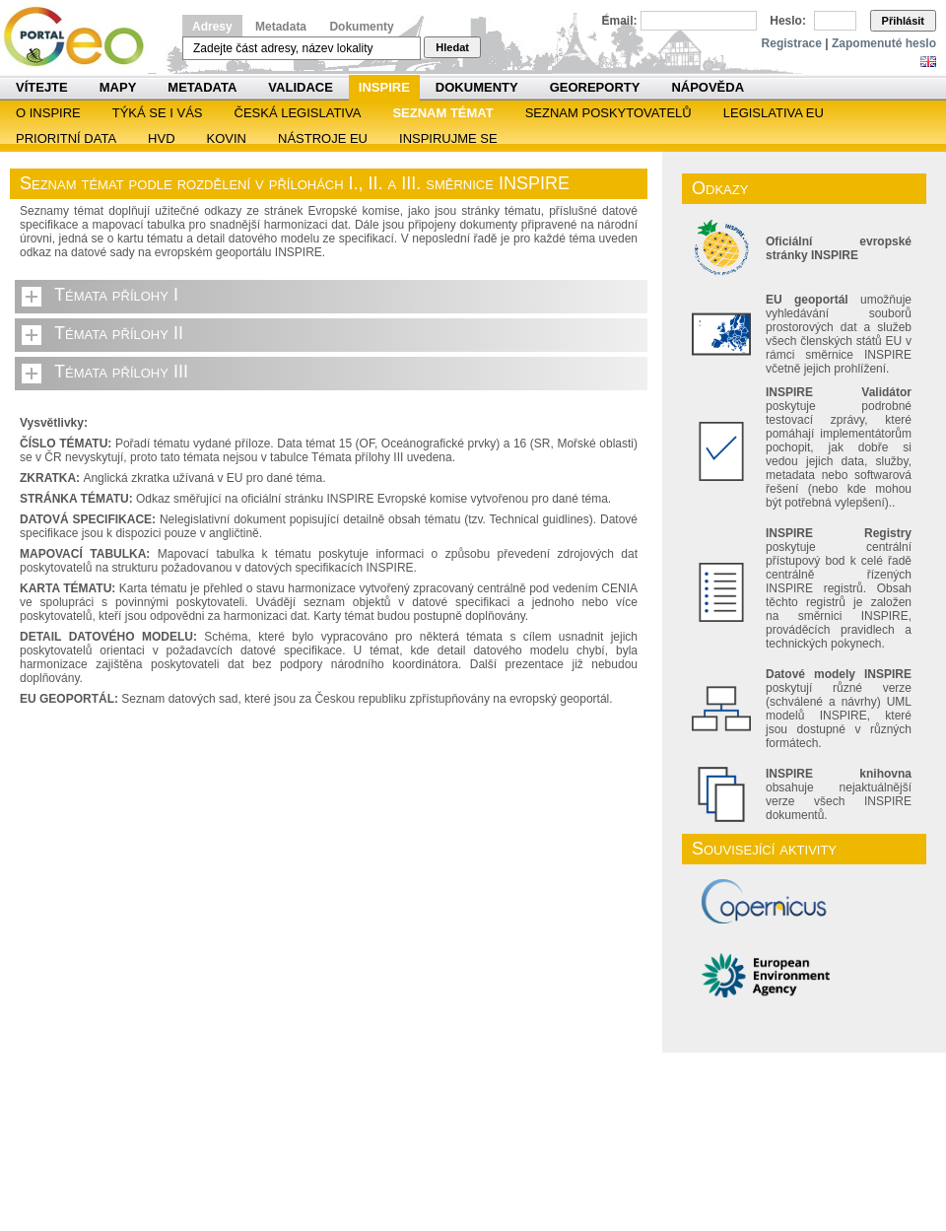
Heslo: (788, 21)
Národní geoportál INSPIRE (81, 37)
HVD (161, 138)
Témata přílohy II (118, 333)
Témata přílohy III (121, 371)
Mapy (118, 87)
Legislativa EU (773, 112)
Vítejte (42, 87)
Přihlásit (903, 21)
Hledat (452, 47)
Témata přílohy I (116, 295)
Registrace (792, 43)
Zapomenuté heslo (884, 43)
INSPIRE (384, 87)
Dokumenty (361, 27)
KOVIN (226, 138)
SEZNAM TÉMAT (442, 112)
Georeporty (595, 87)
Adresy (212, 27)
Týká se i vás (157, 112)
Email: (620, 21)
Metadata (280, 27)
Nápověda (707, 87)
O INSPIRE (48, 112)
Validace (300, 87)
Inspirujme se (448, 138)
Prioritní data (66, 138)
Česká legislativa (298, 112)
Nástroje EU (323, 138)
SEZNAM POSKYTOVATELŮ (608, 112)
